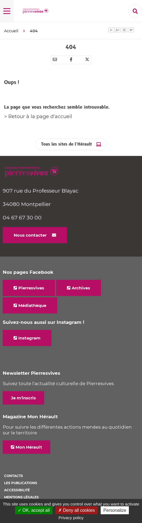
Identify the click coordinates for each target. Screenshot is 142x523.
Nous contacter (30, 235)
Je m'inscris (23, 397)
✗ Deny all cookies (76, 510)
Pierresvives (31, 287)
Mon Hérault (29, 447)
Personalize (114, 510)
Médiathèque (32, 305)
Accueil (11, 30)
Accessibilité (17, 490)
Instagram (29, 338)
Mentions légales (21, 497)
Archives (81, 287)
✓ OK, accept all (34, 510)
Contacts (13, 476)
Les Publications (20, 483)
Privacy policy (71, 517)
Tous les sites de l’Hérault (66, 144)
